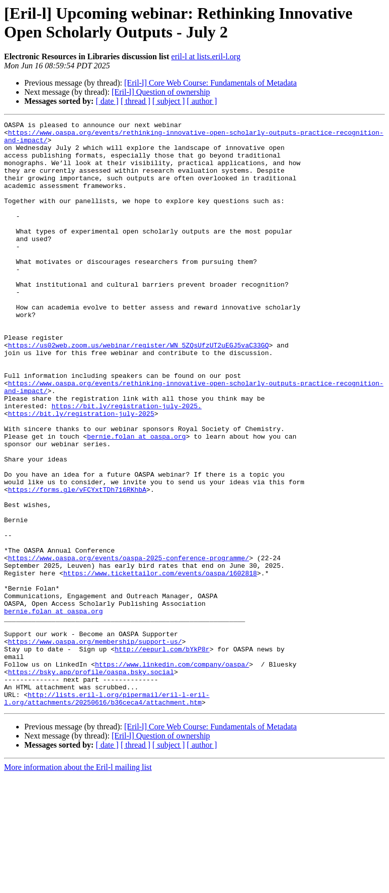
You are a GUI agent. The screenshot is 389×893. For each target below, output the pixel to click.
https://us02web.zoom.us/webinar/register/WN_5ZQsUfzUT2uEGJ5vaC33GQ (138, 390)
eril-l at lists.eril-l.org (206, 56)
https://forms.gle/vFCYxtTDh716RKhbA (77, 563)
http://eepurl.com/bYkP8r (161, 755)
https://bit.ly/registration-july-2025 (81, 472)
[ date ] (107, 101)
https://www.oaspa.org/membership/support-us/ (95, 746)
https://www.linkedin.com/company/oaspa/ (172, 773)
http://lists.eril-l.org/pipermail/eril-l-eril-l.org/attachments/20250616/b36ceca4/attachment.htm (107, 814)
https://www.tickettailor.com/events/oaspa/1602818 (160, 664)
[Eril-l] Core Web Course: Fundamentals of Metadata (210, 83)
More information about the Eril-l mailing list (78, 884)
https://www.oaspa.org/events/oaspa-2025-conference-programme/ (128, 645)
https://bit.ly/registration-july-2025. (127, 463)
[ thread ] (135, 101)
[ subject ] (168, 101)
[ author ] (202, 101)
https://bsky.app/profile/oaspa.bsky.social (91, 782)
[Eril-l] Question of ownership (160, 92)
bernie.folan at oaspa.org (136, 499)
